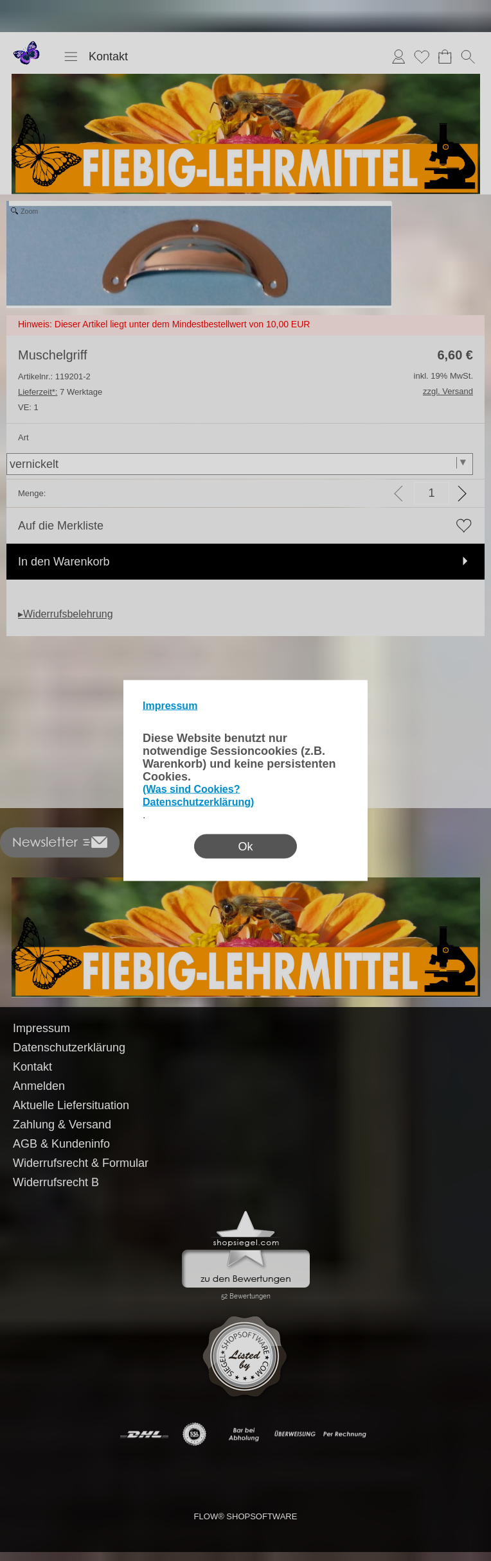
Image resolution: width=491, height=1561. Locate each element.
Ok (245, 846)
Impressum (170, 705)
